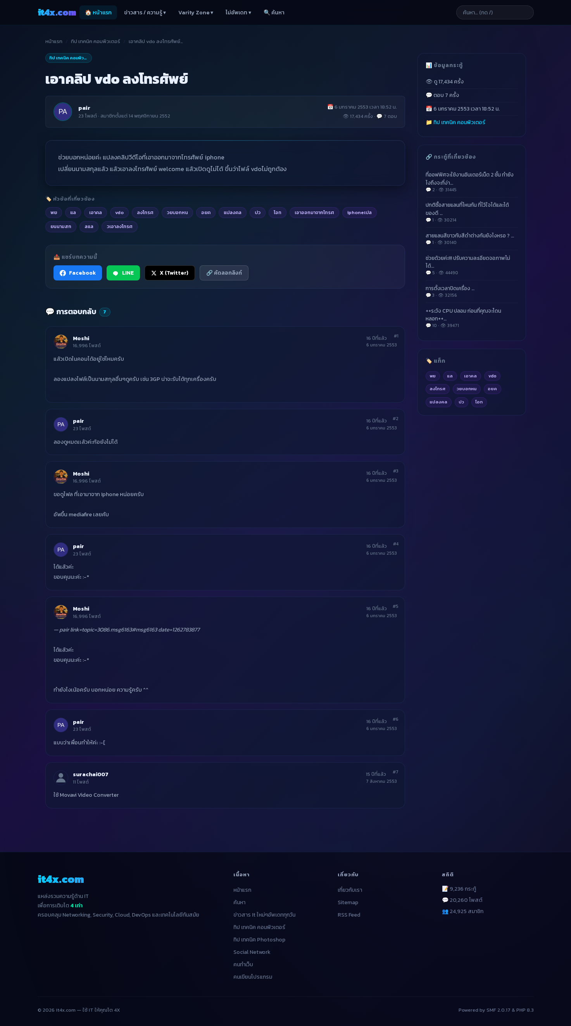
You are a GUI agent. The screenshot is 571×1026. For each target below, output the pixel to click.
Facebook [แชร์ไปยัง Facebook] (78, 273)
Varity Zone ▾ (195, 13)
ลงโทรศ (437, 388)
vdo (492, 375)
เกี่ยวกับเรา (350, 890)
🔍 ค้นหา (274, 13)
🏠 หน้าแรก (98, 13)
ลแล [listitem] (89, 226)
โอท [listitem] (277, 212)
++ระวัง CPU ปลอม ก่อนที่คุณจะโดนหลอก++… (472, 318)
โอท (479, 401)
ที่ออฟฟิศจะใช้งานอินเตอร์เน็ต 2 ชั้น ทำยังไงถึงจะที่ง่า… (472, 182)
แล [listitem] (73, 212)
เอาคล (470, 375)
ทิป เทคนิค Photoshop (259, 940)
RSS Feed (349, 915)
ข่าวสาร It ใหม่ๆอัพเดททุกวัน (264, 915)
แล (450, 375)
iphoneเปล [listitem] (359, 212)
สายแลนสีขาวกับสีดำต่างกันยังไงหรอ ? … (472, 239)
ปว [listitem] (257, 212)
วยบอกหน (466, 388)
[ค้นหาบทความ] (495, 12)
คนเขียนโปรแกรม (252, 977)
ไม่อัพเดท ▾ (238, 13)
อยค (492, 388)
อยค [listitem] (205, 212)
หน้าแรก (53, 41)
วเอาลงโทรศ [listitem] (120, 226)
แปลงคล (438, 401)
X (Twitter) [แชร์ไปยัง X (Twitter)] (169, 273)
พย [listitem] (53, 212)
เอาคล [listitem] (95, 212)
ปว (461, 401)
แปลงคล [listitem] (233, 212)
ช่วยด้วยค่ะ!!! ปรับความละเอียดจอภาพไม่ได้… (472, 265)
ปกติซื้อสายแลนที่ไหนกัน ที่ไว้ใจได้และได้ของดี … (472, 212)
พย (433, 375)
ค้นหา (239, 902)
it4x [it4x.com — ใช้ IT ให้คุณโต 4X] (57, 12)
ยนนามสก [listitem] (60, 226)
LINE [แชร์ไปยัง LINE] (123, 273)
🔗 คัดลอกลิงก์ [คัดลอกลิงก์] (224, 273)
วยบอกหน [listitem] (177, 212)
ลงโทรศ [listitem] (145, 212)
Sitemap (348, 902)
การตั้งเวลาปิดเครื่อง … (472, 291)
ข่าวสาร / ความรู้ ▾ (145, 13)
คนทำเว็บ (243, 964)
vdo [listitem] (119, 212)
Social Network (252, 952)
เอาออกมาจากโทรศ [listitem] (314, 212)
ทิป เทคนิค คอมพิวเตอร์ (95, 41)
